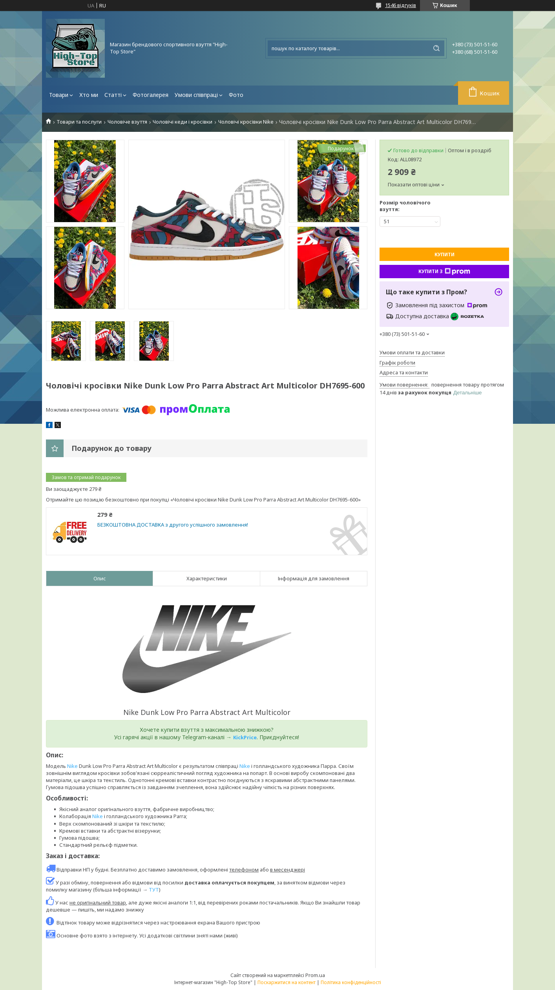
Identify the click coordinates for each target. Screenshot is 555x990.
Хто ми (88, 94)
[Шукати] (436, 48)
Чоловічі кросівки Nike (246, 122)
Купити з (444, 271)
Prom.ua (315, 975)
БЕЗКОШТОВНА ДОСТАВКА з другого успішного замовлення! (172, 524)
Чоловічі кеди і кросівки (182, 122)
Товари (58, 94)
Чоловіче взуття (127, 122)
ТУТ (154, 889)
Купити (445, 254)
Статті (113, 94)
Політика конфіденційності (351, 982)
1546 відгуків (400, 5)
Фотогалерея (150, 94)
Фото (236, 94)
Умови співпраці (196, 94)
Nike (72, 765)
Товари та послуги (79, 122)
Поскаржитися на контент (286, 982)
